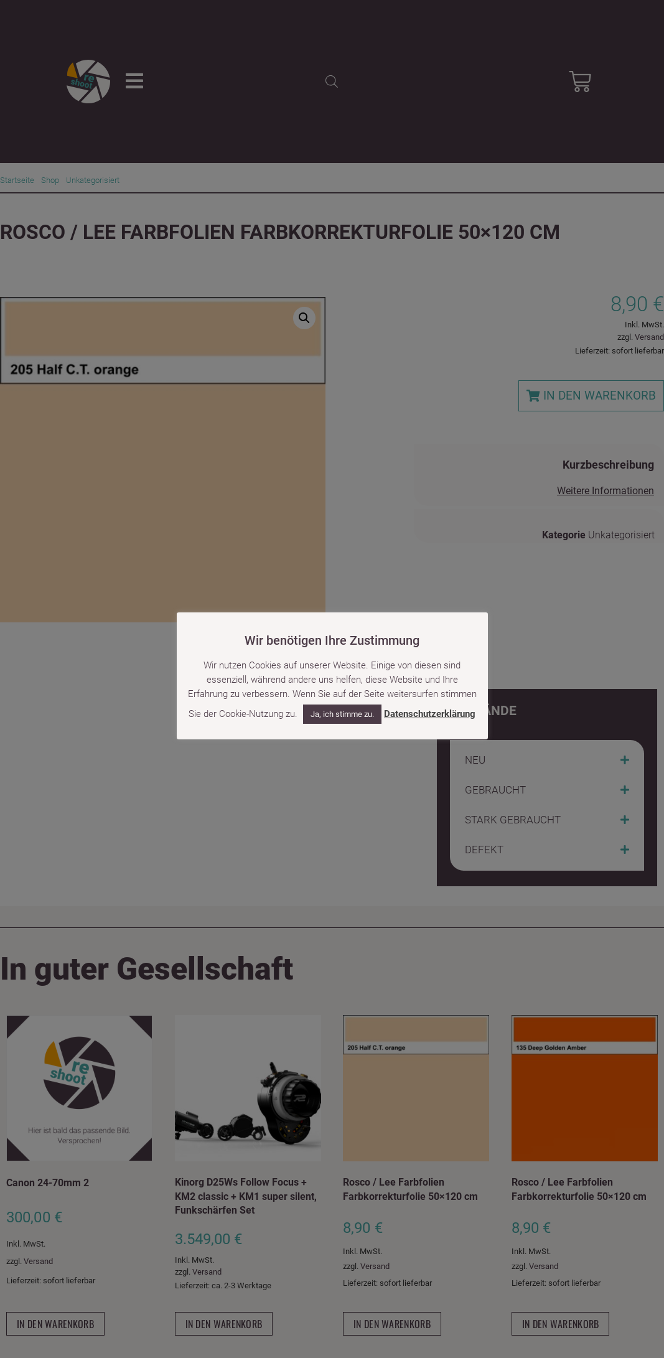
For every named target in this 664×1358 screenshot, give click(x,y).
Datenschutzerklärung (429, 713)
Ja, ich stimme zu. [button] (342, 714)
